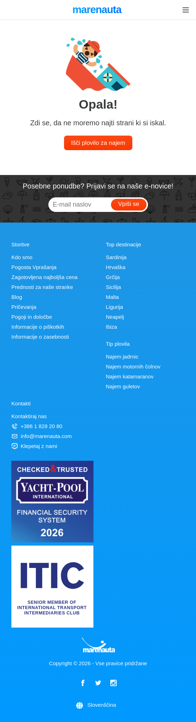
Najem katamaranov (130, 376)
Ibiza (111, 327)
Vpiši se (128, 204)
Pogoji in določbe (31, 317)
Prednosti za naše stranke (42, 287)
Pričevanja (23, 307)
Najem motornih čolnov (133, 366)
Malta (112, 297)
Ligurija (114, 307)
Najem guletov (123, 386)
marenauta (97, 10)
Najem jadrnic (122, 357)
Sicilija (113, 287)
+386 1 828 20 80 (36, 426)
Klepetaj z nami (34, 446)
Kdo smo (21, 257)
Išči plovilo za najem (98, 143)
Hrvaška (116, 267)
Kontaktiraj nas (29, 416)
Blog (16, 297)
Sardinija (116, 257)
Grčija (113, 277)
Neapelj (115, 317)
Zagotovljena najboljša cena (44, 277)
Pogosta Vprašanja (34, 267)
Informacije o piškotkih (37, 327)
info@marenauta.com (41, 436)
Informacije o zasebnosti (40, 337)
